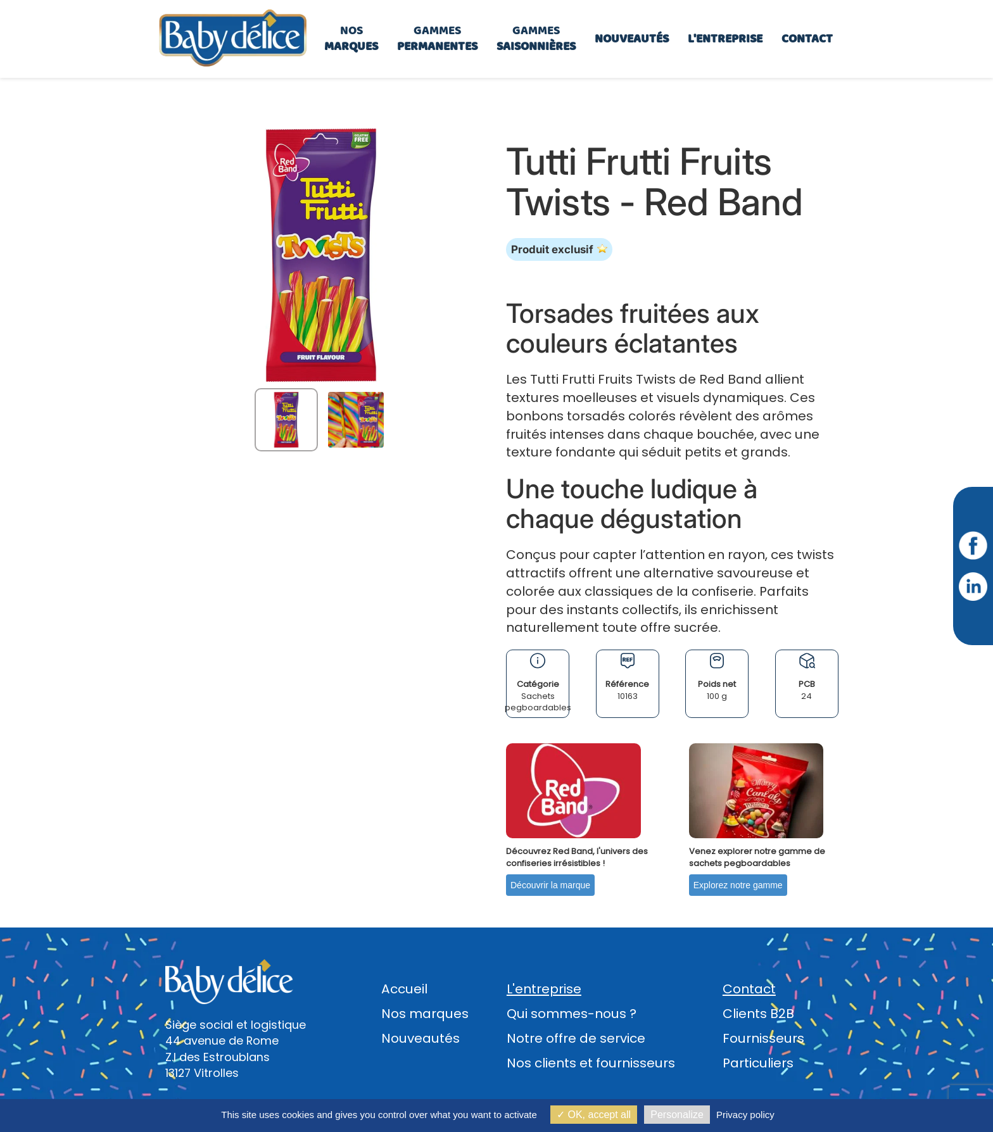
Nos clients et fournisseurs (591, 1063)
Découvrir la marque (550, 885)
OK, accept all (594, 1114)
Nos (351, 38)
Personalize (677, 1114)
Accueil (404, 989)
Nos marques (425, 1013)
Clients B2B (758, 1013)
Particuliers (758, 1063)
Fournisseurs (763, 1038)
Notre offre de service (576, 1038)
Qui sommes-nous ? (571, 1013)
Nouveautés (420, 1038)
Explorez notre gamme (738, 885)
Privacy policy (745, 1114)
